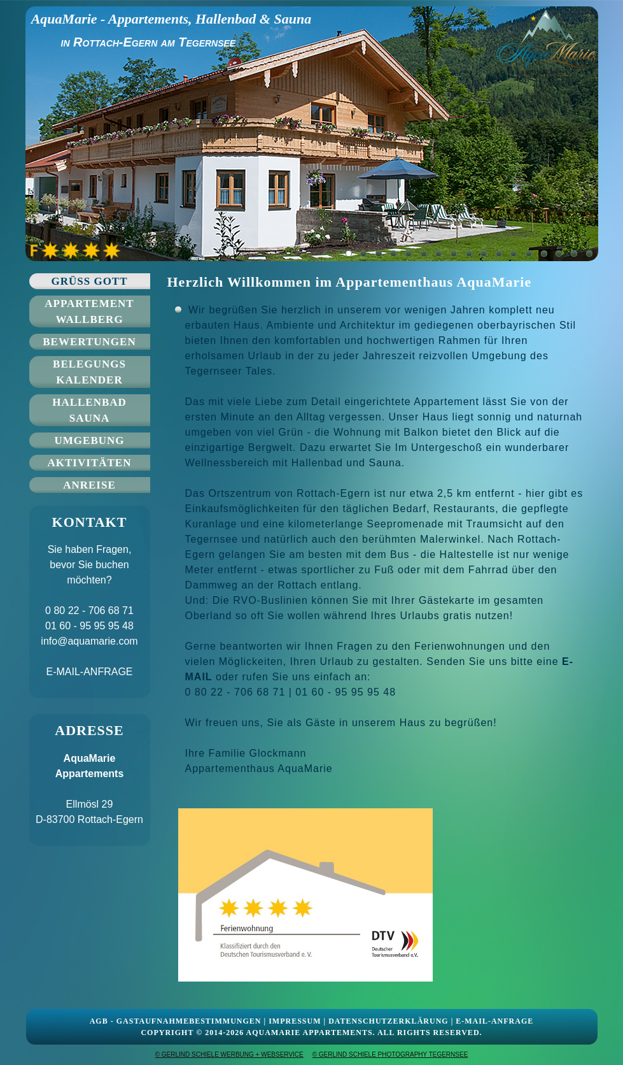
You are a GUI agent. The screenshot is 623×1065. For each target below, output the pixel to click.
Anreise (89, 485)
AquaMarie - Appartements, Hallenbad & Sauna (171, 19)
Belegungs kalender (89, 372)
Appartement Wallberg (89, 311)
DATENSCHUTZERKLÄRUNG (388, 1021)
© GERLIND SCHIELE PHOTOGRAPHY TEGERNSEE (390, 1054)
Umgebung (90, 440)
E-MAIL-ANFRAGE (89, 671)
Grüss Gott (89, 281)
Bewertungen (89, 342)
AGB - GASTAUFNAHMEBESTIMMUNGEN (176, 1021)
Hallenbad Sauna (89, 410)
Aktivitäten (90, 463)
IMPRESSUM (295, 1021)
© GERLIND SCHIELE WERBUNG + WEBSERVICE (229, 1054)
